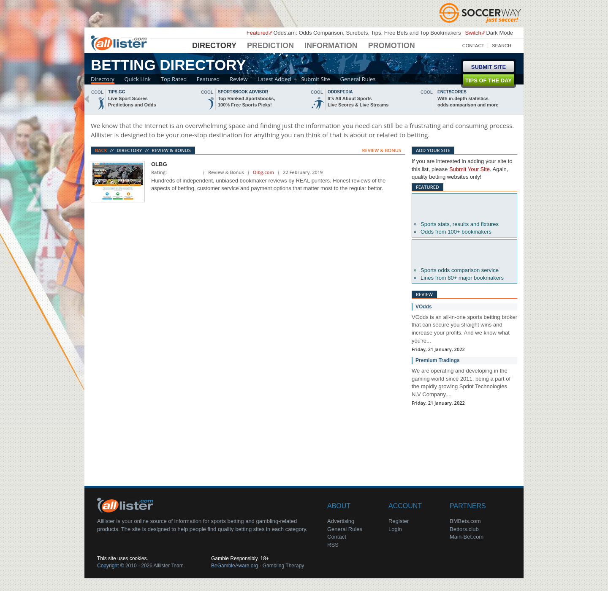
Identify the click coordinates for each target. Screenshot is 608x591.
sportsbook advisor (243, 92)
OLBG (159, 164)
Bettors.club (464, 529)
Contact (473, 45)
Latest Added (274, 79)
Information (331, 45)
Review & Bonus (171, 150)
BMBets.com (465, 521)
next (521, 99)
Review (238, 79)
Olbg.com (263, 172)
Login (395, 529)
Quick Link (137, 79)
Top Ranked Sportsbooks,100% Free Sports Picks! (246, 101)
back (86, 99)
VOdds (423, 307)
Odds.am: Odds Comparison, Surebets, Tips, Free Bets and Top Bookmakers (367, 33)
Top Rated (174, 79)
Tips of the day (488, 80)
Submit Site (315, 79)
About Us (126, 504)
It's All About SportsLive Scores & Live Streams (358, 101)
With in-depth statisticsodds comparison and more (467, 101)
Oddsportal (464, 253)
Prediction (270, 45)
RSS (333, 545)
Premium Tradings (437, 360)
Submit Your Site (469, 169)
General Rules (358, 79)
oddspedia (340, 92)
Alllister (120, 42)
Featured (208, 79)
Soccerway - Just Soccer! (481, 12)
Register (398, 521)
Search (501, 45)
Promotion (391, 45)
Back (101, 150)
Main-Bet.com (466, 537)
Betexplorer (464, 207)
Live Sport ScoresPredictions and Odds (132, 101)
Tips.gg (116, 92)
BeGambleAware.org (234, 566)
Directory (214, 45)
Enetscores (452, 92)
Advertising (340, 521)
